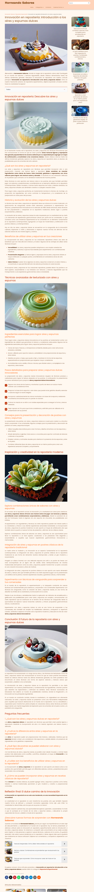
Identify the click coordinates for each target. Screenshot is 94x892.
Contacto (48, 7)
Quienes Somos (57, 7)
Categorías (39, 7)
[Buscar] (88, 3)
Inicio (31, 7)
